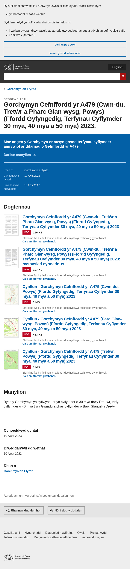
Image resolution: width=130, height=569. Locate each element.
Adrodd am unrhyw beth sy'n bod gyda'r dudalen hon (39, 495)
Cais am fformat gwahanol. (39, 241)
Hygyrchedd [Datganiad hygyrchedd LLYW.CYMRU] (32, 532)
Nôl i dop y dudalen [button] (68, 510)
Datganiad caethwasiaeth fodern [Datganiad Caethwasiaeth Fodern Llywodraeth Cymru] (55, 537)
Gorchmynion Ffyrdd (21, 88)
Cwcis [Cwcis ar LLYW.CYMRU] (81, 532)
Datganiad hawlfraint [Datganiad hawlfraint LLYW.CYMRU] (59, 532)
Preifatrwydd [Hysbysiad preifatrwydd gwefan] (98, 532)
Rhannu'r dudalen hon (26, 510)
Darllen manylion (18, 155)
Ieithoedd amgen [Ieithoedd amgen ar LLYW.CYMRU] (93, 537)
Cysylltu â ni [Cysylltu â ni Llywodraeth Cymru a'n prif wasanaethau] (12, 532)
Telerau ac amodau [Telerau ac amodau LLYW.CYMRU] (16, 537)
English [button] (117, 67)
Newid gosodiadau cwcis (65, 53)
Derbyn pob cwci (65, 44)
